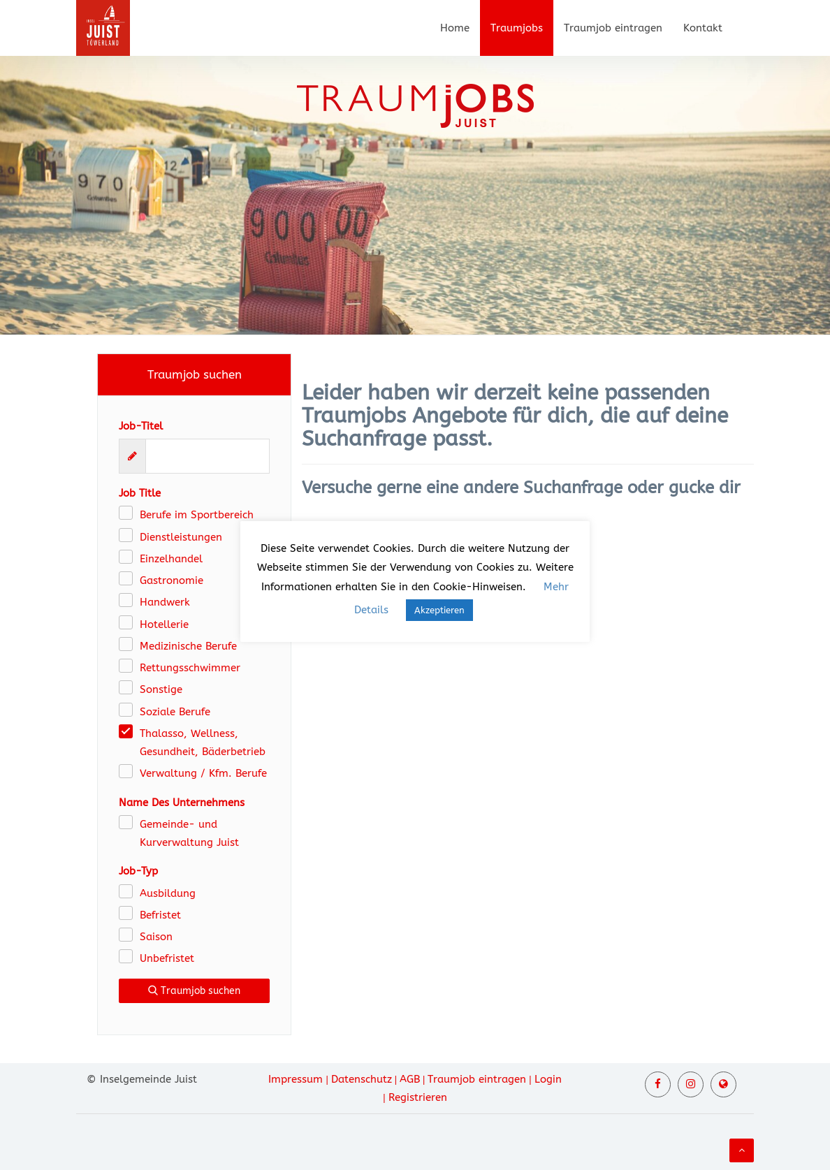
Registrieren (417, 1097)
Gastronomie (171, 580)
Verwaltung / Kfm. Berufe (203, 773)
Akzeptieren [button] (439, 610)
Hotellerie (164, 624)
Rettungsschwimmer (190, 667)
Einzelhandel (171, 559)
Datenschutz (361, 1079)
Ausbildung (168, 893)
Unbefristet (167, 958)
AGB (410, 1079)
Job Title (140, 493)
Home (454, 28)
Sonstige (161, 689)
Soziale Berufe (175, 711)
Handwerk (165, 602)
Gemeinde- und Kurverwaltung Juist (189, 833)
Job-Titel (141, 426)
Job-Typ (138, 871)
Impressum (295, 1079)
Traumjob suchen (194, 991)
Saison (156, 936)
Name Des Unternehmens (182, 802)
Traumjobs (516, 28)
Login (548, 1079)
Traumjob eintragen (613, 28)
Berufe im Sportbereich (197, 515)
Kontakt (702, 28)
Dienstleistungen (181, 537)
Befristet (160, 915)
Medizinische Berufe (188, 646)
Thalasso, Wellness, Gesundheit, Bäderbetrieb (202, 742)
